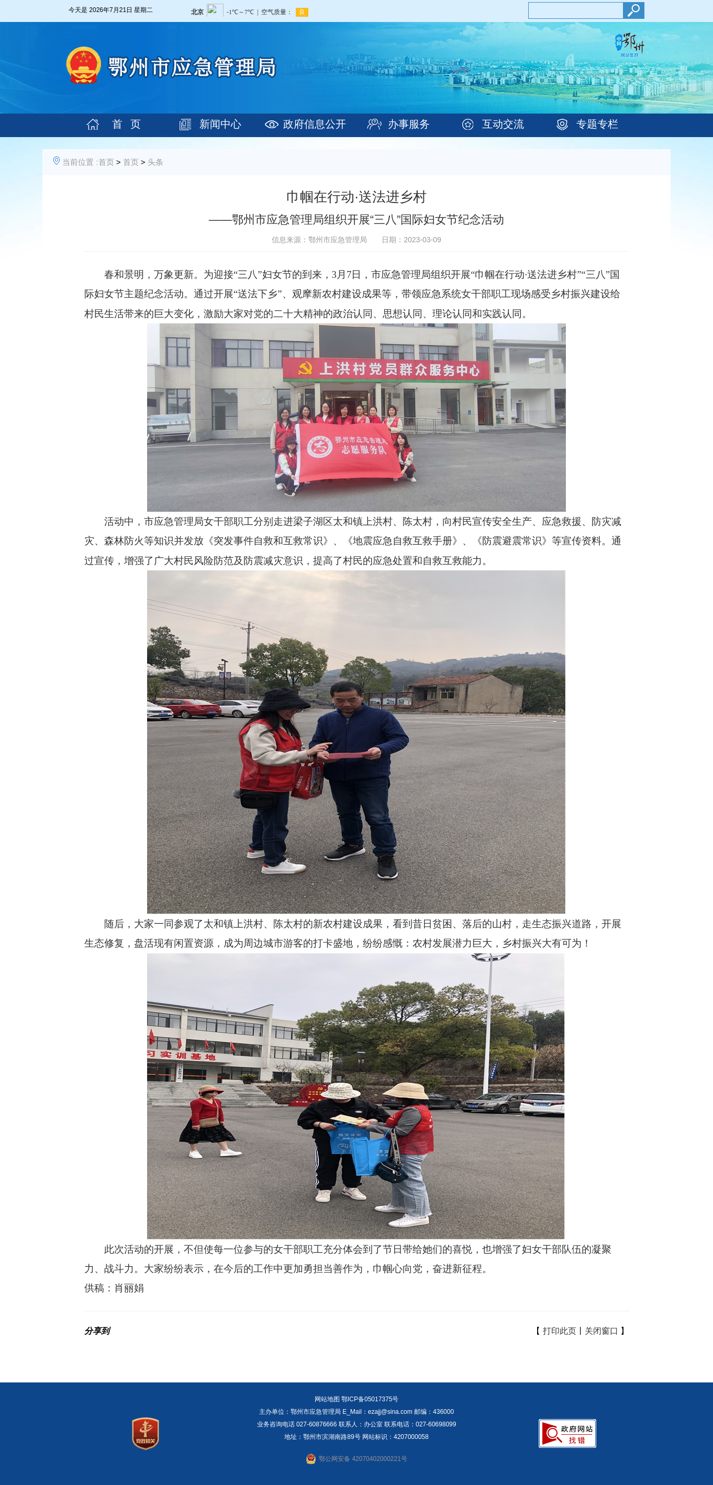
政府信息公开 (314, 124)
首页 (106, 162)
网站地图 (327, 1399)
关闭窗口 (601, 1330)
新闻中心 (220, 124)
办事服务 (409, 124)
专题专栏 (597, 124)
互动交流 (503, 124)
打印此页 (559, 1330)
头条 (155, 162)
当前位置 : (80, 162)
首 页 (126, 124)
